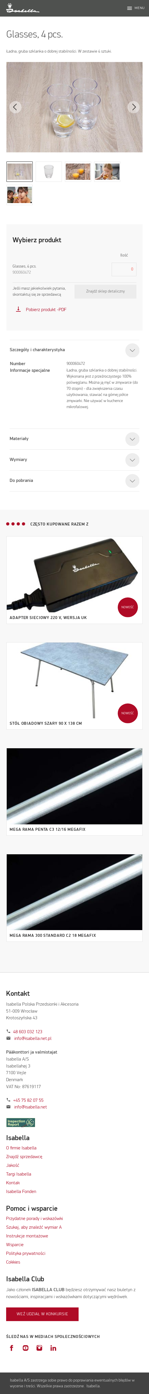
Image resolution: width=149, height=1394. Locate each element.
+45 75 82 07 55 (28, 1100)
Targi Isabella (18, 1174)
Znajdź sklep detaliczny (105, 291)
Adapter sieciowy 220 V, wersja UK (48, 618)
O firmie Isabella (21, 1148)
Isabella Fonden (21, 1192)
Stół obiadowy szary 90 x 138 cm (46, 724)
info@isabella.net (30, 1107)
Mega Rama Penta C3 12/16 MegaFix (48, 830)
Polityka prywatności (25, 1253)
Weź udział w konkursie (42, 1314)
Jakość (12, 1165)
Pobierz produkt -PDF (40, 310)
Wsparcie (15, 1245)
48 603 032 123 (27, 1032)
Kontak (13, 1183)
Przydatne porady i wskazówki (34, 1219)
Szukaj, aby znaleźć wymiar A (34, 1227)
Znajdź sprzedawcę (24, 1157)
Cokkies (13, 1262)
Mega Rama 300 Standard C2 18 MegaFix (53, 936)
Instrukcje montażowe (27, 1236)
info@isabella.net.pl (32, 1038)
